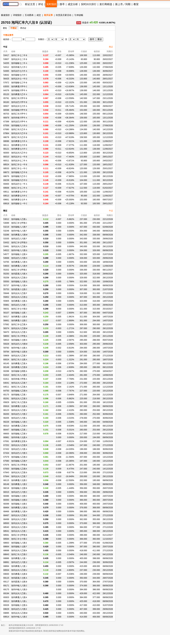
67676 (6, 465)
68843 (6, 554)
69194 (6, 593)
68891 (6, 562)
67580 (6, 461)
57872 (6, 82)
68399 (6, 504)
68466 (6, 511)
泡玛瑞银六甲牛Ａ (19, 90)
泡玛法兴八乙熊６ (19, 472)
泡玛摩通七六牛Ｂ (19, 145)
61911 (6, 379)
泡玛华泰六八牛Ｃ (19, 67)
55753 (6, 289)
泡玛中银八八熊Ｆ (19, 231)
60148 (6, 367)
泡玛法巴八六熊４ (19, 449)
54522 (6, 250)
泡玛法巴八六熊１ (19, 418)
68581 (6, 535)
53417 (6, 55)
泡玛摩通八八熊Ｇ (19, 507)
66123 (6, 410)
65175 (6, 394)
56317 (6, 316)
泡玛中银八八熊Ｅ (19, 617)
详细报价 (17, 15)
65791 (6, 98)
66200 (6, 414)
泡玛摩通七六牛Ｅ (19, 196)
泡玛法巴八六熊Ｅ (19, 609)
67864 (6, 133)
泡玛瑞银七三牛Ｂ (19, 82)
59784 (6, 352)
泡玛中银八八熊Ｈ (19, 285)
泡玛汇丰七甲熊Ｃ (19, 223)
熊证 (111, 47)
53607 (6, 59)
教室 (136, 4)
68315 (6, 492)
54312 (6, 67)
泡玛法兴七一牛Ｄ (19, 79)
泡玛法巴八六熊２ (19, 562)
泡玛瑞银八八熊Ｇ (19, 281)
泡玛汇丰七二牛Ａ (19, 188)
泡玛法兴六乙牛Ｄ (19, 153)
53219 (6, 227)
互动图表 (29, 15)
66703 (6, 114)
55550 (6, 281)
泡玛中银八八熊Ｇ (19, 250)
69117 (6, 581)
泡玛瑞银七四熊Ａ (19, 371)
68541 (6, 531)
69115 (6, 578)
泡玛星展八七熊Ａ (19, 578)
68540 (6, 527)
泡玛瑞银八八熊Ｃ (19, 422)
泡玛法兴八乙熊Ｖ (19, 410)
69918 (6, 203)
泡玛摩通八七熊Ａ (19, 301)
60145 (6, 363)
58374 (6, 328)
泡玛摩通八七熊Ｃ (19, 320)
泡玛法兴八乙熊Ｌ (19, 593)
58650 (6, 336)
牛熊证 (14, 28)
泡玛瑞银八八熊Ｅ (19, 543)
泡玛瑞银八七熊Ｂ (19, 488)
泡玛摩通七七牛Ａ (19, 199)
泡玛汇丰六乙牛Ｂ (19, 137)
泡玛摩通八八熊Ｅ (19, 484)
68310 (6, 157)
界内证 (23, 28)
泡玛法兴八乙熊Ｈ (19, 527)
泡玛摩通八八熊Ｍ (19, 235)
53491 (6, 246)
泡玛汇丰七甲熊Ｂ (19, 535)
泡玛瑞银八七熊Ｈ (19, 254)
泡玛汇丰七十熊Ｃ (19, 539)
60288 (6, 371)
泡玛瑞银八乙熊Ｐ (19, 461)
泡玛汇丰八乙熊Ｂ (19, 402)
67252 (6, 445)
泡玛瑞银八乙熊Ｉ (19, 394)
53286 (6, 235)
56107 (6, 313)
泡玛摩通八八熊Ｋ (19, 597)
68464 (6, 507)
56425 (6, 79)
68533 (6, 168)
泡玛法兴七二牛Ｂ (19, 59)
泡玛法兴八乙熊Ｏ (19, 277)
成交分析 (73, 4)
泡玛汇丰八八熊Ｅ (19, 375)
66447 (6, 430)
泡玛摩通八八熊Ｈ (19, 511)
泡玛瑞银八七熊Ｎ (19, 340)
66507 (6, 106)
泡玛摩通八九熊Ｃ (19, 480)
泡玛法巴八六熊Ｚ (19, 414)
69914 (6, 617)
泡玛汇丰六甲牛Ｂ (19, 98)
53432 (6, 242)
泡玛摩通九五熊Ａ (19, 441)
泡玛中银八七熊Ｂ (19, 352)
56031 (6, 309)
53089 (6, 223)
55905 (6, 301)
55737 (6, 285)
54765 (6, 262)
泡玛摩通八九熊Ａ (19, 406)
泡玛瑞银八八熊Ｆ (19, 227)
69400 (6, 184)
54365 (6, 71)
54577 (6, 254)
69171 (6, 585)
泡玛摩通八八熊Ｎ (19, 262)
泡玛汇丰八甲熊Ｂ (19, 465)
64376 (6, 90)
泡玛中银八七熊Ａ (19, 348)
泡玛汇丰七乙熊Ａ (19, 324)
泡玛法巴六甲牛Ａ (19, 121)
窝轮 (5, 28)
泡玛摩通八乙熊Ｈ (19, 426)
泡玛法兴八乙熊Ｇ (19, 523)
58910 (6, 340)
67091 (6, 441)
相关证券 (48, 15)
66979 (6, 118)
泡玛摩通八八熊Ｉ (19, 558)
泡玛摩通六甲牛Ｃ (19, 86)
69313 (6, 601)
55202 (6, 270)
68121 (6, 149)
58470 (6, 332)
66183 (6, 102)
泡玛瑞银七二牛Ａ (19, 63)
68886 (6, 558)
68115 (6, 480)
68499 (6, 519)
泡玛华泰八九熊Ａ (19, 437)
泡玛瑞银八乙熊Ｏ (19, 457)
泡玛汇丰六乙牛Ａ (19, 129)
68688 (6, 550)
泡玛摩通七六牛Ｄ (19, 192)
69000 (6, 574)
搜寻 (62, 4)
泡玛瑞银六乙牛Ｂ (19, 172)
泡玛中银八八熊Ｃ (19, 585)
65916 (6, 406)
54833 (6, 266)
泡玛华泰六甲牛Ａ (19, 118)
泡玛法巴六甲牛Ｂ (19, 102)
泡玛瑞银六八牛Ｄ (19, 125)
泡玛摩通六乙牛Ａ (19, 94)
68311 (6, 160)
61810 (6, 375)
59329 (6, 344)
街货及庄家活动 (63, 15)
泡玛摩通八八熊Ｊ (19, 566)
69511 (6, 192)
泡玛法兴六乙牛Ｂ (19, 133)
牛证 (111, 211)
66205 (6, 418)
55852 (6, 297)
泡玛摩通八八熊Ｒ (19, 266)
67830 (6, 469)
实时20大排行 (89, 4)
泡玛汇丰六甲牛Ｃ (19, 114)
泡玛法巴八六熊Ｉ (19, 305)
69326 (6, 605)
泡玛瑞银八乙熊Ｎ (19, 391)
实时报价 (51, 4)
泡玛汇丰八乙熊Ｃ (19, 554)
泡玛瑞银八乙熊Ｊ (19, 430)
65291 (6, 398)
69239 (6, 180)
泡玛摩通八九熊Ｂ (19, 574)
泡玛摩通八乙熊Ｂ (19, 367)
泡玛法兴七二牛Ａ (19, 160)
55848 (6, 293)
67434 (6, 453)
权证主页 (30, 4)
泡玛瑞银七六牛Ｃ (19, 75)
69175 (6, 589)
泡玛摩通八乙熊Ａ (19, 363)
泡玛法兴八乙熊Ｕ (19, 570)
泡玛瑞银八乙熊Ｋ (19, 469)
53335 (6, 238)
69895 (6, 613)
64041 (6, 383)
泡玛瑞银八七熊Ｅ (19, 504)
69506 (6, 188)
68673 (6, 172)
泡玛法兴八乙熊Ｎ (19, 246)
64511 (6, 387)
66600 (6, 433)
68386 (6, 496)
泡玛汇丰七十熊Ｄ (19, 309)
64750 (6, 391)
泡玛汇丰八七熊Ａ (19, 359)
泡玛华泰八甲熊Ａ (19, 379)
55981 (6, 305)
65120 (6, 94)
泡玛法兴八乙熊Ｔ (19, 383)
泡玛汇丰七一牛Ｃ (19, 168)
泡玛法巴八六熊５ (19, 453)
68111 (6, 145)
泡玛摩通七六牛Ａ (19, 141)
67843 (6, 472)
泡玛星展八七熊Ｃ (19, 289)
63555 (6, 86)
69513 (6, 196)
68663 (6, 543)
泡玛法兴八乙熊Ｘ (19, 332)
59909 (6, 355)
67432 (6, 449)
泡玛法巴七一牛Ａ (19, 184)
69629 (6, 609)
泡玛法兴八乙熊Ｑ (19, 297)
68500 (6, 523)
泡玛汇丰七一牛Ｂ (19, 164)
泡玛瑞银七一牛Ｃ (19, 203)
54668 (6, 258)
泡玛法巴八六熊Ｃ (19, 492)
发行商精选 (105, 4)
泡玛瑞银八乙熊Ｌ (19, 219)
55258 (6, 277)
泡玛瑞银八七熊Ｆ (19, 546)
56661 (6, 320)
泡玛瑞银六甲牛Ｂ (19, 110)
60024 (6, 359)
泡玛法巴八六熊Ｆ (19, 238)
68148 (6, 484)
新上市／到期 (122, 4)
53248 (6, 231)
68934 (6, 570)
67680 (6, 129)
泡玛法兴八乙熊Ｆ (19, 519)
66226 (6, 422)
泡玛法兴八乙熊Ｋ (19, 550)
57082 (6, 324)
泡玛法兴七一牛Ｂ (19, 157)
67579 (6, 457)
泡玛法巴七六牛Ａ (19, 71)
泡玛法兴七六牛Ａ (19, 106)
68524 (6, 164)
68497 (6, 515)
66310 (6, 426)
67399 (6, 121)
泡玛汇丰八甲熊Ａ (19, 336)
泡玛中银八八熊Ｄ (19, 589)
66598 (6, 110)
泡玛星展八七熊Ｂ (19, 581)
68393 (6, 500)
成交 (38, 15)
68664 (6, 546)
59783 (6, 348)
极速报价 (5, 15)
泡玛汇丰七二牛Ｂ (19, 55)
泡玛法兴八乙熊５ (19, 398)
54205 (6, 63)
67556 (6, 125)
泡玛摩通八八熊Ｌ (19, 601)
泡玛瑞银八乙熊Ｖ (19, 433)
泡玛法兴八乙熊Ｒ (19, 445)
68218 (6, 488)
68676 (6, 176)
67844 (6, 476)
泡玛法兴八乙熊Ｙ (19, 355)
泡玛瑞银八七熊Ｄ (19, 500)
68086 (6, 141)
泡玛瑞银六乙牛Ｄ (19, 180)
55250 (6, 274)
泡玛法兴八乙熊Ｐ (19, 293)
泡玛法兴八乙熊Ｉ (19, 531)
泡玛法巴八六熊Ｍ (19, 344)
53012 (6, 219)
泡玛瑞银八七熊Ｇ (19, 605)
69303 (6, 597)
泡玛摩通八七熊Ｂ (19, 316)
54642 (6, 75)
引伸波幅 (78, 15)
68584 (6, 539)
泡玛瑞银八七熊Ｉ (19, 313)
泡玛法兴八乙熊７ (19, 476)
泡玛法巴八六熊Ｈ (19, 258)
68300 (6, 153)
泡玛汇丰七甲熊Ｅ (19, 270)
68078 (6, 137)
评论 (40, 4)
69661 (6, 199)
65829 (6, 402)
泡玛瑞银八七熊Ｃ (19, 496)
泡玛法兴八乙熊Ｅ (19, 515)
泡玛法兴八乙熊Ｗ (19, 328)
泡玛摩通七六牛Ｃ (19, 149)
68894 (6, 566)
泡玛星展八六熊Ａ (19, 274)
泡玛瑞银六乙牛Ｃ (19, 176)
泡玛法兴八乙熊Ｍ (19, 613)
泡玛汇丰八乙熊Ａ (19, 387)
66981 (6, 437)
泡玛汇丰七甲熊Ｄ (19, 242)
